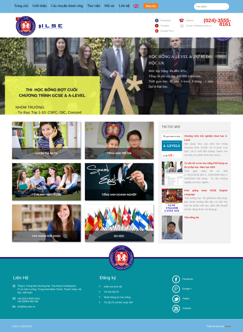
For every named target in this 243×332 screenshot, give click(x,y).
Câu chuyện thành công (67, 6)
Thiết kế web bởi (218, 326)
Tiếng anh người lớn (46, 194)
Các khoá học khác (46, 236)
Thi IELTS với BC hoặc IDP (118, 302)
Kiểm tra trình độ (113, 286)
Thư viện (93, 6)
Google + (187, 288)
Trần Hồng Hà (191, 217)
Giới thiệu (40, 6)
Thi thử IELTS (111, 291)
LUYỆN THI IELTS (46, 153)
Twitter (185, 298)
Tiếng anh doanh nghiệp (119, 194)
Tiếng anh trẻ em (119, 153)
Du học (119, 236)
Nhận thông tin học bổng (117, 297)
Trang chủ (21, 6)
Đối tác (109, 6)
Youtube (186, 308)
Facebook (187, 279)
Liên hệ (124, 6)
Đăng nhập (151, 6)
